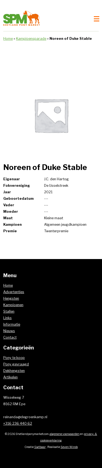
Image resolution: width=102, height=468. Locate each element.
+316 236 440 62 (17, 423)
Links (7, 318)
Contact (10, 337)
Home (8, 39)
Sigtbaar (40, 447)
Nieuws (9, 331)
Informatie (11, 324)
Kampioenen (13, 305)
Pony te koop (14, 358)
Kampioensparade (31, 39)
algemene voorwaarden (64, 434)
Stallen (8, 311)
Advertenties (13, 292)
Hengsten (11, 298)
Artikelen (10, 377)
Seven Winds (69, 447)
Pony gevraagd (16, 364)
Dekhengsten (14, 371)
